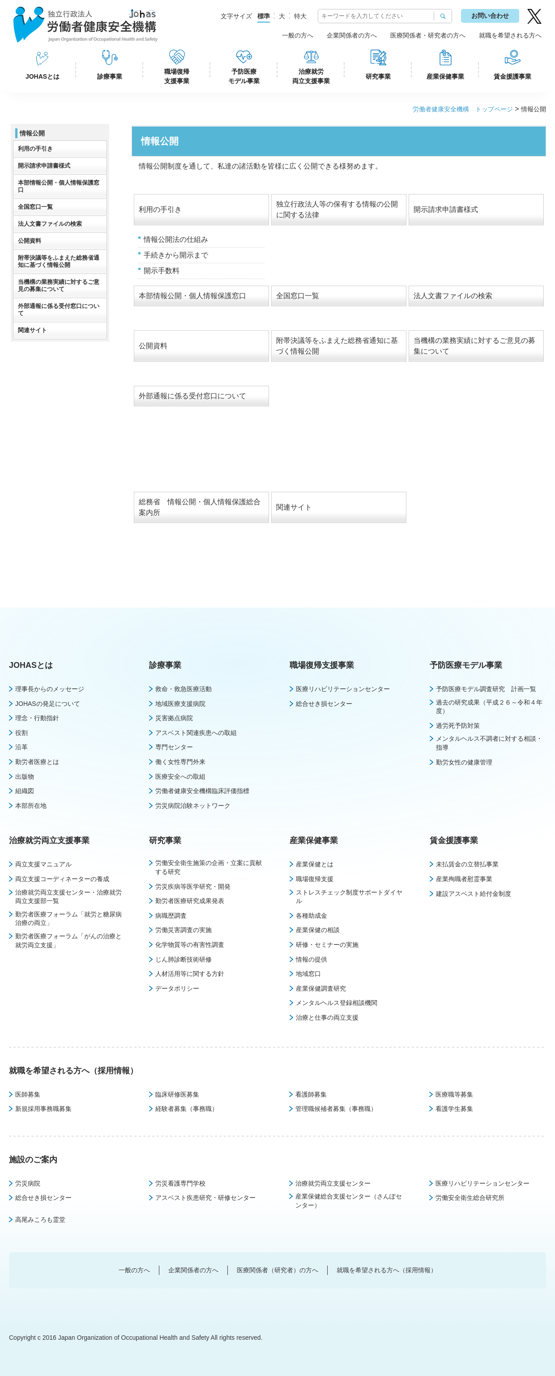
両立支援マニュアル (43, 864)
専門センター (174, 747)
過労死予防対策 (458, 725)
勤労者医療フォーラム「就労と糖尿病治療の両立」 (68, 919)
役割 (21, 732)
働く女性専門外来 (180, 761)
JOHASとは (43, 76)
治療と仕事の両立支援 (327, 1017)
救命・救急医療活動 (183, 688)
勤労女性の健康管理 (464, 762)
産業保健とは (314, 864)
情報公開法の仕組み (176, 239)
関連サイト (294, 507)
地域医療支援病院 (180, 703)
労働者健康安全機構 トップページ (463, 109)
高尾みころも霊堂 (40, 1219)
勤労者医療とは (37, 761)
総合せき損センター (324, 703)
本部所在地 (31, 805)
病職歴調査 (171, 915)
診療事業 (109, 76)
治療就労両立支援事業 (311, 76)
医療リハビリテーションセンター (343, 688)
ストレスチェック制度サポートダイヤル (349, 897)
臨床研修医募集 (177, 1094)
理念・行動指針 (37, 718)
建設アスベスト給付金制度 (473, 893)
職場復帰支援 (314, 878)
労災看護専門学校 (180, 1183)
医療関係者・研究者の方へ (427, 35)
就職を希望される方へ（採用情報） (73, 1070)
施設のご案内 (33, 1159)
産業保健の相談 (318, 929)
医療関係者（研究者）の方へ (277, 1270)
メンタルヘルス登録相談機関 (336, 1002)
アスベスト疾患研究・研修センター (205, 1197)
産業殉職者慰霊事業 (464, 878)
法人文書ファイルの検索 (453, 296)
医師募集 (27, 1094)
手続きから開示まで (176, 255)
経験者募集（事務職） (186, 1108)
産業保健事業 (445, 76)
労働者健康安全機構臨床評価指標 (202, 790)
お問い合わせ (490, 15)
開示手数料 (161, 270)
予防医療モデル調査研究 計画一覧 (486, 688)
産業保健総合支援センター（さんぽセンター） (348, 1201)
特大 (300, 16)
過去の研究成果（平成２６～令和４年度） (489, 707)
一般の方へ (297, 35)
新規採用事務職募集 (43, 1108)
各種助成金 (311, 915)
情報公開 (32, 133)
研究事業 (378, 76)
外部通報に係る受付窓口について (192, 396)
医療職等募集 (454, 1094)
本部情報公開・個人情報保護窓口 (192, 296)
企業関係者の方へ (352, 35)
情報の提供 (311, 959)
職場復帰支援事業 (176, 76)
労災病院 (27, 1183)
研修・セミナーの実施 (327, 944)
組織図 (24, 790)
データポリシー (177, 988)
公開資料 (153, 346)
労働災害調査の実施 (183, 929)
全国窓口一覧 (297, 296)
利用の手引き (160, 209)
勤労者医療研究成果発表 (189, 900)
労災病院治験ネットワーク (193, 805)
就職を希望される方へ (510, 35)
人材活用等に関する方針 (189, 973)
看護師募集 (311, 1094)
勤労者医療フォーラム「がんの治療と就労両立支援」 (68, 941)
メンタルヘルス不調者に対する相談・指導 (489, 743)
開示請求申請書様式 (446, 209)
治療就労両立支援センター (333, 1183)
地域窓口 (308, 973)
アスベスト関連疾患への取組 (196, 732)
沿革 (21, 747)
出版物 (24, 776)
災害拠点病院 (174, 718)
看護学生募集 (454, 1108)
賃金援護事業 (512, 76)
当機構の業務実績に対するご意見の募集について (58, 285)
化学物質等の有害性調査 (189, 944)
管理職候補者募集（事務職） (336, 1108)
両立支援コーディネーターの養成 (62, 878)
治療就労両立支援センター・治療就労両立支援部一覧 (68, 897)
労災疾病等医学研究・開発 (193, 886)
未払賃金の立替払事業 (467, 864)
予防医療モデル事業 (244, 76)
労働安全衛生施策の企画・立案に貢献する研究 (208, 867)
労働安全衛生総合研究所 (469, 1197)
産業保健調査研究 (321, 988)
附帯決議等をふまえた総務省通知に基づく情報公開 (58, 261)
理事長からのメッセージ (49, 688)
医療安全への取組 (180, 776)
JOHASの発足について (47, 703)
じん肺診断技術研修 (183, 959)
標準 (263, 16)
